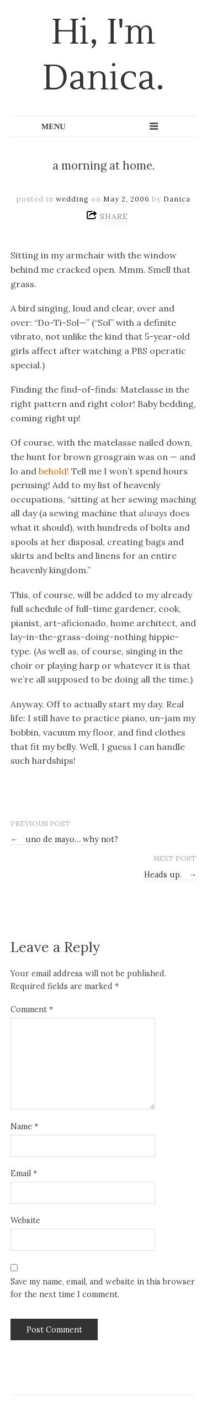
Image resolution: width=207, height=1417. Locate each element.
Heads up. (170, 875)
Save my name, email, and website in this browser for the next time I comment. (102, 1288)
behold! (54, 471)
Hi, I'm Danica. (103, 55)
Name (24, 1127)
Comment (31, 1009)
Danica (176, 199)
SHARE (114, 216)
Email (23, 1173)
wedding (72, 199)
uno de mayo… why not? (64, 839)
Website (25, 1220)
